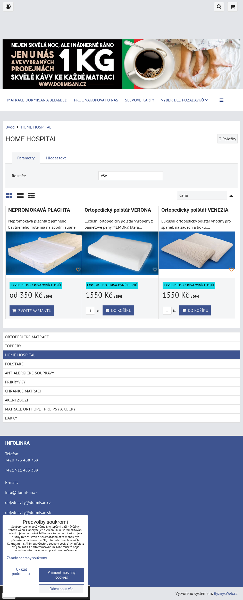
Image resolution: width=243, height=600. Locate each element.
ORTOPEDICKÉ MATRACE (27, 336)
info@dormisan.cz (21, 492)
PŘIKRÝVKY (15, 381)
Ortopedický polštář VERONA (118, 210)
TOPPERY (13, 345)
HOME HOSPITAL (20, 354)
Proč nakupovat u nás (96, 99)
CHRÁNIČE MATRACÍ (23, 390)
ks (92, 310)
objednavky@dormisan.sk (28, 512)
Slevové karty (139, 99)
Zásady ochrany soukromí (27, 557)
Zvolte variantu (31, 310)
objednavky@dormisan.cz (28, 502)
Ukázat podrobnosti (21, 571)
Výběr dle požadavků (184, 99)
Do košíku (118, 310)
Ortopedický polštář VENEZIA (194, 210)
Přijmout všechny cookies (62, 575)
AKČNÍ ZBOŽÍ (16, 399)
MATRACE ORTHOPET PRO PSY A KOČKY (40, 409)
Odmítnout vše (61, 588)
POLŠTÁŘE (14, 363)
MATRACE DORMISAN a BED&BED (37, 99)
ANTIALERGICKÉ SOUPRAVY (29, 372)
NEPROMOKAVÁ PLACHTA (39, 210)
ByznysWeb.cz (226, 593)
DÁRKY (11, 418)
